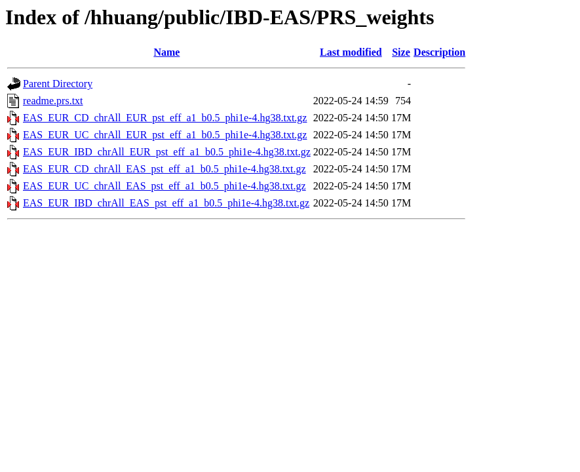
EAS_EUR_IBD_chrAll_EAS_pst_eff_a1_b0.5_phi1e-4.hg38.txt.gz (166, 202)
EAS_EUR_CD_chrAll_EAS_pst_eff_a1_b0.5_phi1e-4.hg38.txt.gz (164, 168)
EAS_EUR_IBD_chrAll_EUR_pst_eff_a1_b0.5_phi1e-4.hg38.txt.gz (167, 151)
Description (439, 52)
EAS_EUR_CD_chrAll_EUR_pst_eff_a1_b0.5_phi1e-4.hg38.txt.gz (165, 117)
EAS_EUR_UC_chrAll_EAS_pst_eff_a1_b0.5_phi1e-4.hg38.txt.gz (164, 185)
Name (166, 52)
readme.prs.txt (53, 100)
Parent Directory (57, 83)
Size (401, 52)
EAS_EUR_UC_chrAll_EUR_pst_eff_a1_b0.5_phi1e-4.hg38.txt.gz (165, 134)
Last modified (351, 52)
